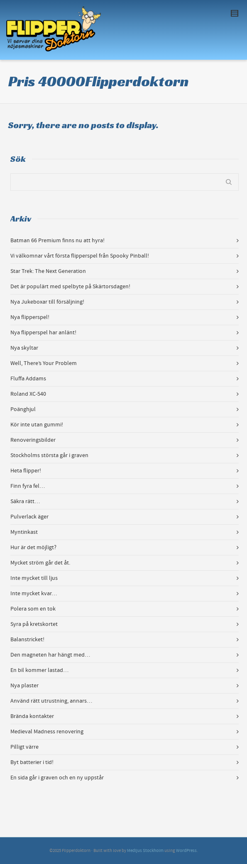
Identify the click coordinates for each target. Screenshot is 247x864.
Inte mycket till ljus (34, 578)
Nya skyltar (24, 348)
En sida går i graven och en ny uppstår (57, 777)
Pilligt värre (24, 747)
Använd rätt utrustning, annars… (51, 701)
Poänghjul (23, 409)
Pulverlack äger (29, 517)
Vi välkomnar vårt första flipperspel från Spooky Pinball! (79, 256)
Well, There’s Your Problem (43, 363)
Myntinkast (24, 532)
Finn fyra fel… (27, 486)
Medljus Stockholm (145, 851)
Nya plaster (24, 685)
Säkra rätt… (25, 501)
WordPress (186, 851)
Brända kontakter (32, 716)
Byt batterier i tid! (32, 762)
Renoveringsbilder (33, 440)
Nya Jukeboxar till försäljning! (47, 302)
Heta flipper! (25, 471)
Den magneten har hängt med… (50, 655)
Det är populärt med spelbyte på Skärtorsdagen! (70, 286)
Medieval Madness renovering (46, 731)
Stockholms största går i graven (49, 455)
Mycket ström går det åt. (40, 563)
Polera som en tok (33, 609)
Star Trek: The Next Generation (48, 271)
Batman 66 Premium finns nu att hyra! (57, 240)
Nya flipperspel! (29, 317)
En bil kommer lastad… (39, 670)
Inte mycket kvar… (33, 593)
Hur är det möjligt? (33, 547)
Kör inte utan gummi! (36, 424)
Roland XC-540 (28, 394)
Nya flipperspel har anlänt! (43, 332)
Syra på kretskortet (34, 624)
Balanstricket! (27, 639)
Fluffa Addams (28, 378)
